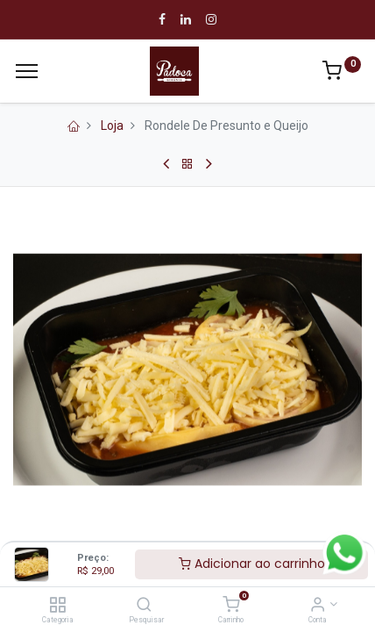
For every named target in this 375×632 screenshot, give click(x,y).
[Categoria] (57, 606)
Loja (112, 125)
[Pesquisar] (144, 606)
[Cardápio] (26, 71)
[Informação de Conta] (317, 606)
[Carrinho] (231, 606)
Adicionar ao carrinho (252, 563)
